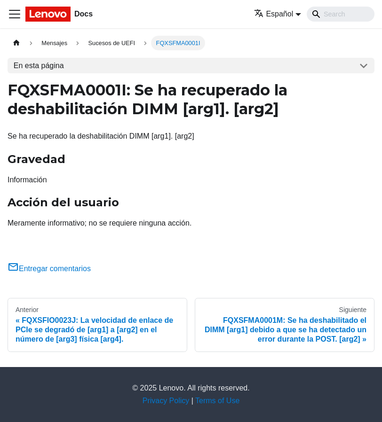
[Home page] (16, 43)
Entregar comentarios (49, 269)
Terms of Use (217, 401)
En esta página (39, 66)
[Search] (340, 14)
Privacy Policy (166, 401)
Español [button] (273, 14)
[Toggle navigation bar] (15, 14)
